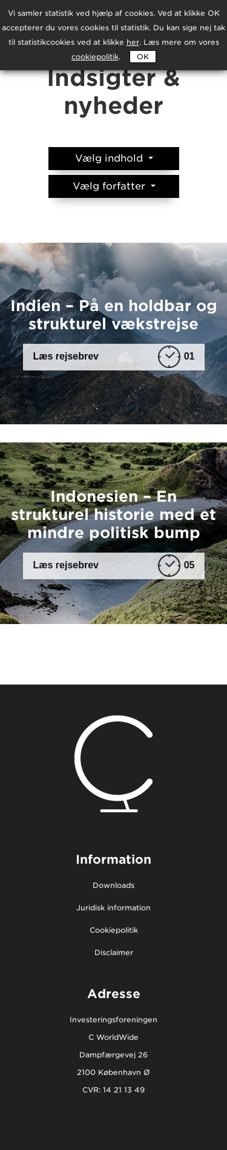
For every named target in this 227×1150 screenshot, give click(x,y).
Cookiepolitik (114, 931)
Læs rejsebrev (114, 357)
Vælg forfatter (110, 186)
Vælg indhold (110, 158)
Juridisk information (113, 908)
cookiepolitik (95, 56)
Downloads (113, 886)
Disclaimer (113, 953)
